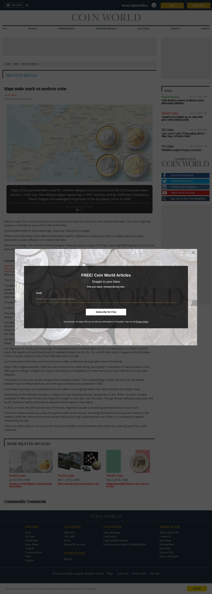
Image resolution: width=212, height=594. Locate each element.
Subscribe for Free (106, 312)
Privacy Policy (142, 322)
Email (39, 293)
